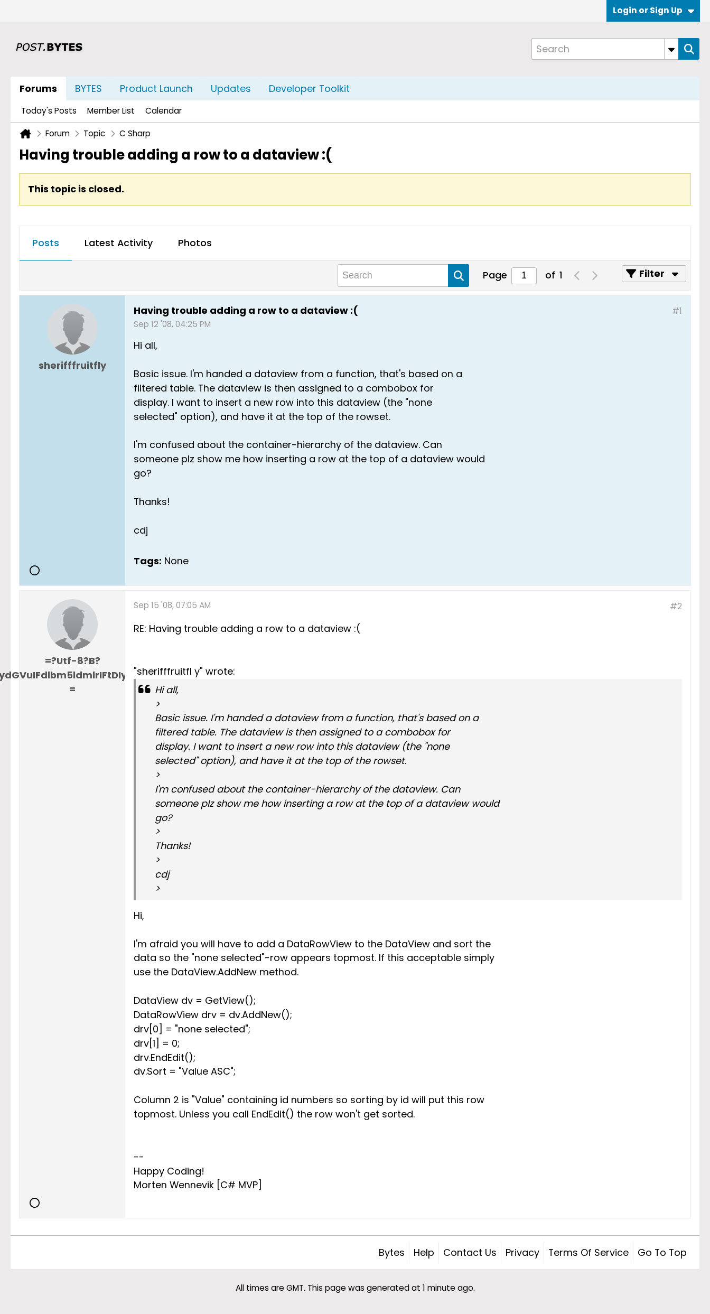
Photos (195, 242)
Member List (111, 110)
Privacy (522, 1252)
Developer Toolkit (309, 88)
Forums (38, 88)
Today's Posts (49, 110)
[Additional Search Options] (671, 49)
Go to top (662, 1252)
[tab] (46, 243)
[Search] (604, 49)
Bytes (392, 1252)
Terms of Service (588, 1252)
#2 (676, 606)
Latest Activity (119, 242)
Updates (231, 88)
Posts (45, 242)
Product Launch (156, 88)
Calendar (163, 110)
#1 (677, 310)
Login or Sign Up (653, 10)
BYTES (88, 88)
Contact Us (470, 1252)
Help (424, 1252)
